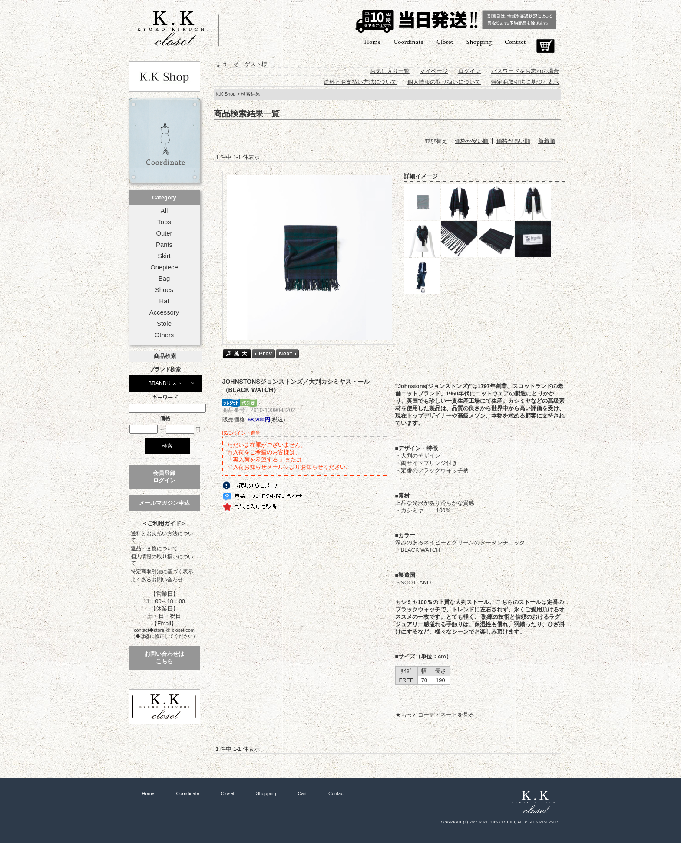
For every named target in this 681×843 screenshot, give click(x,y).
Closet (444, 41)
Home (372, 41)
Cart (545, 46)
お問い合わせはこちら (164, 657)
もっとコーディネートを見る (437, 714)
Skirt (164, 255)
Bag (164, 278)
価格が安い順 (472, 141)
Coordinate (408, 41)
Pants (164, 244)
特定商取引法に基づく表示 (162, 571)
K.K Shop (226, 93)
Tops (164, 222)
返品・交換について (154, 548)
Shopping (479, 41)
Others (164, 335)
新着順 (546, 141)
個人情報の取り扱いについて (162, 560)
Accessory (164, 312)
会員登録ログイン (164, 477)
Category (164, 197)
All (164, 210)
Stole (164, 323)
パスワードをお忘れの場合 (525, 71)
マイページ (434, 71)
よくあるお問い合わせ (157, 579)
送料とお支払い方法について (162, 537)
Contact (515, 41)
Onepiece (164, 267)
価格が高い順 (513, 141)
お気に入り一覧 (390, 71)
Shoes (164, 289)
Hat (164, 301)
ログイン (469, 71)
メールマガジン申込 (164, 503)
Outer (164, 233)
